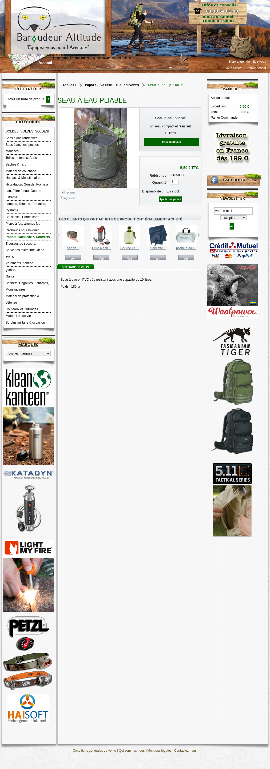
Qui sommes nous (132, 750)
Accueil (45, 63)
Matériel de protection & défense (22, 299)
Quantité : (160, 182)
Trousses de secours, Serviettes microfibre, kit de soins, (25, 250)
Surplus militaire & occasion (25, 322)
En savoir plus (75, 267)
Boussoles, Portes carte (22, 217)
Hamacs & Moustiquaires (23, 178)
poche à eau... (186, 248)
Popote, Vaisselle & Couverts (28, 237)
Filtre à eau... (101, 248)
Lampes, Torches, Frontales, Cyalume (26, 207)
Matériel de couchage (21, 171)
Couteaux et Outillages (22, 309)
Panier (230, 88)
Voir (73, 258)
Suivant (199, 235)
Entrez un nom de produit (25, 99)
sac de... (73, 248)
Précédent (58, 235)
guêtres (11, 270)
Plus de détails (171, 141)
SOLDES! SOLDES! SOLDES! (27, 131)
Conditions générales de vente (94, 750)
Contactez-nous (185, 750)
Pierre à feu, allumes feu (23, 224)
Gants (10, 276)
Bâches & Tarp (16, 164)
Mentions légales (160, 750)
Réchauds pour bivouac (22, 230)
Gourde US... (129, 248)
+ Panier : (251, 68)
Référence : (159, 176)
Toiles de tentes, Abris (21, 158)
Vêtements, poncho (19, 263)
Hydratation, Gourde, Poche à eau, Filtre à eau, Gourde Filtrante (27, 191)
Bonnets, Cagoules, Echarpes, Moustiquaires (27, 286)
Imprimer (70, 192)
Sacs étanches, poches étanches (22, 148)
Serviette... (157, 248)
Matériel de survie (18, 316)
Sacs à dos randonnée (22, 138)
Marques (28, 344)
